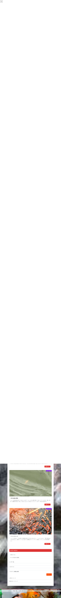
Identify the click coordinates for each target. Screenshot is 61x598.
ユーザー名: (11, 561)
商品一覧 (15, 590)
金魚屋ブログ (37, 590)
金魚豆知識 (29, 590)
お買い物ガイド (22, 590)
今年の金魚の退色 (14, 498)
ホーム (9, 590)
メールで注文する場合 (14, 557)
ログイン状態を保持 (14, 571)
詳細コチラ (47, 466)
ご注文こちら (12, 554)
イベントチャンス (14, 536)
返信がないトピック (13, 581)
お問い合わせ (44, 590)
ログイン (49, 574)
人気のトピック (12, 578)
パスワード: (11, 566)
